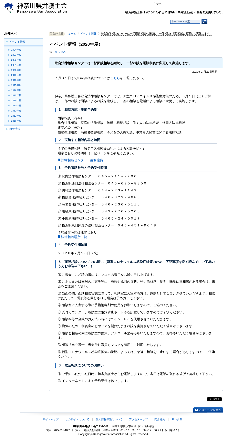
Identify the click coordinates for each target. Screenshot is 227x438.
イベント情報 (17, 41)
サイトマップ (51, 419)
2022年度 (16, 60)
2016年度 (16, 90)
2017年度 (16, 85)
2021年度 (16, 65)
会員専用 (211, 4)
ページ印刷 (189, 4)
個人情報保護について (109, 419)
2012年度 (16, 110)
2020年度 (16, 70)
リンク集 (177, 419)
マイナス (166, 4)
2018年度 (16, 80)
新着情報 (14, 128)
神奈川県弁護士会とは (94, 21)
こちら (115, 78)
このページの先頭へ (210, 409)
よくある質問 (153, 21)
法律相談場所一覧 (74, 237)
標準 (172, 4)
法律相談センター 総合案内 (82, 160)
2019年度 (16, 75)
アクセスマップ (138, 419)
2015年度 (16, 95)
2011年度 (16, 116)
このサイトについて (77, 419)
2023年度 (16, 55)
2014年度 (16, 100)
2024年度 (16, 50)
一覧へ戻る (59, 52)
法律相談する (123, 21)
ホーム (34, 21)
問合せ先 (159, 419)
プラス (179, 4)
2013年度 (16, 105)
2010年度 (16, 121)
